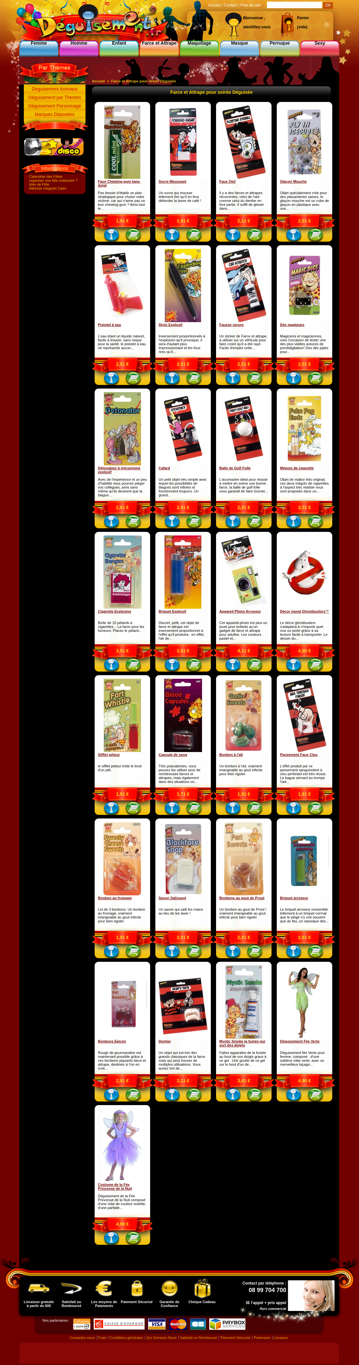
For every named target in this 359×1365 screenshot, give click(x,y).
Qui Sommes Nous (162, 1338)
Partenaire (262, 1338)
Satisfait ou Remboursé (71, 1293)
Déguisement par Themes (54, 97)
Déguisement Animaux (54, 89)
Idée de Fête (39, 184)
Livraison (281, 1338)
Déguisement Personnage (54, 105)
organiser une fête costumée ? (53, 180)
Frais (102, 1338)
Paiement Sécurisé (137, 1291)
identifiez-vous (257, 27)
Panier (303, 18)
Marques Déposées (54, 114)
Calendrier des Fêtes (45, 176)
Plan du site (251, 5)
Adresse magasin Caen (47, 188)
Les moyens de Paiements (104, 1293)
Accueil (98, 81)
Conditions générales (126, 1338)
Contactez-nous (82, 1338)
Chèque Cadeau (201, 1291)
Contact (230, 5)
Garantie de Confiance (169, 1293)
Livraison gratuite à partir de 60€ (39, 1293)
